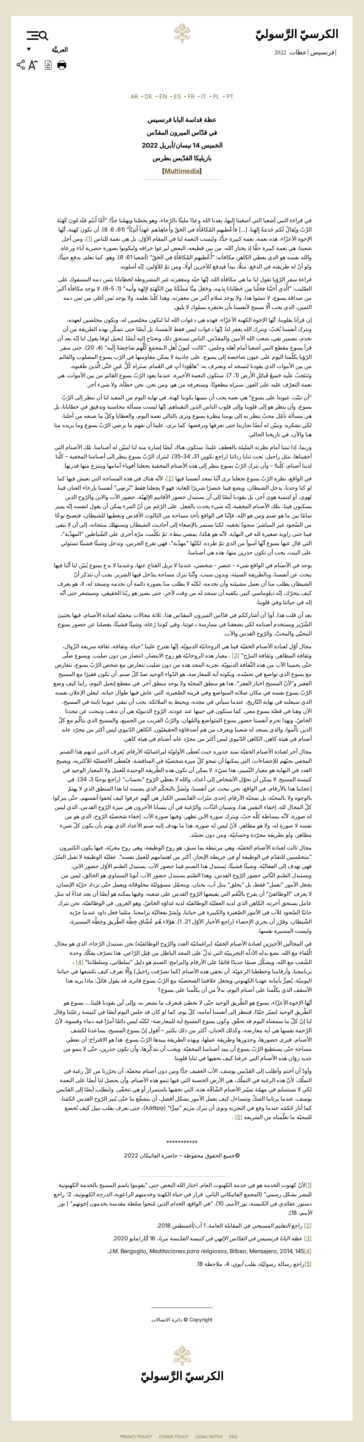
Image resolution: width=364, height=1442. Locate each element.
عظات (297, 52)
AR (134, 96)
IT (203, 96)
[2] (170, 478)
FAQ (233, 1436)
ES (177, 96)
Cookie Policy (173, 1436)
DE (148, 96)
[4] (80, 961)
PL (216, 96)
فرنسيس (321, 52)
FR (191, 96)
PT (230, 96)
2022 (280, 52)
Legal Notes (209, 1436)
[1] (89, 238)
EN (163, 96)
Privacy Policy (136, 1436)
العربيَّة (52, 52)
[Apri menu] (32, 36)
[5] (238, 1117)
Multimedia (182, 171)
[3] (236, 655)
